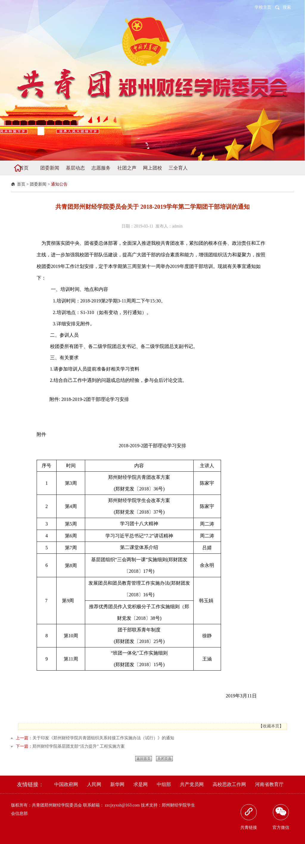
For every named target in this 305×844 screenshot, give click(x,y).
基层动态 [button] (75, 167)
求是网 (140, 784)
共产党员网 (192, 784)
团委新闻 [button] (49, 167)
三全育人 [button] (178, 167)
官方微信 (281, 817)
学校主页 (263, 7)
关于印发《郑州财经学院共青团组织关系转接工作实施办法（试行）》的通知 (103, 738)
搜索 (287, 7)
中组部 (164, 784)
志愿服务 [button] (101, 167)
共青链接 (248, 817)
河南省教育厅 (269, 784)
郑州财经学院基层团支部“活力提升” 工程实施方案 (78, 746)
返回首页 (143, 759)
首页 (21, 184)
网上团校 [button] (152, 167)
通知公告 (59, 184)
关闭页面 (164, 759)
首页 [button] (24, 167)
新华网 (117, 784)
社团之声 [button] (126, 167)
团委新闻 (38, 184)
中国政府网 (66, 784)
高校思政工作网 (229, 784)
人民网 (94, 784)
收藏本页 (271, 726)
